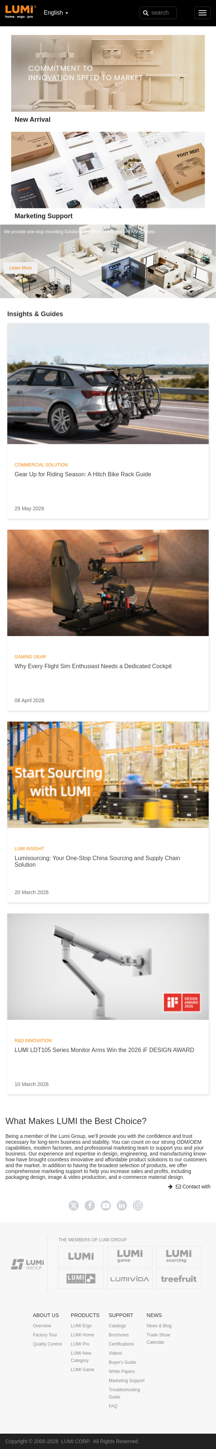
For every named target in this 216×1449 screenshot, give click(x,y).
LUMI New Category (81, 1357)
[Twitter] (74, 1205)
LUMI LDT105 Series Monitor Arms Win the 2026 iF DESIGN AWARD (104, 1050)
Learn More (20, 267)
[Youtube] (106, 1205)
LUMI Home (82, 1335)
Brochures (119, 1335)
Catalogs (117, 1325)
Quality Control (47, 1344)
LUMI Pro (80, 1344)
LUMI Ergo (81, 1325)
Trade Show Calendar (158, 1338)
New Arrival (32, 119)
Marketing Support (44, 216)
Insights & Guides (35, 314)
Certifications (121, 1344)
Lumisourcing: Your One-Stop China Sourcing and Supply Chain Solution (97, 861)
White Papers (122, 1371)
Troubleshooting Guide (124, 1393)
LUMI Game (82, 1369)
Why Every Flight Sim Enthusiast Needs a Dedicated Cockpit (93, 666)
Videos (115, 1353)
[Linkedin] (122, 1205)
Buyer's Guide (122, 1362)
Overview (42, 1325)
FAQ (113, 1406)
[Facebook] (90, 1205)
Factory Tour (45, 1335)
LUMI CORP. (75, 1441)
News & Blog (159, 1325)
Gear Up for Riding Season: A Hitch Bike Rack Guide (83, 474)
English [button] (56, 13)
